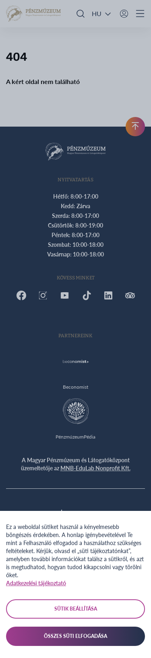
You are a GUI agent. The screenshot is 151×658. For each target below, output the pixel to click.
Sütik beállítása (75, 609)
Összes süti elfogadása (75, 636)
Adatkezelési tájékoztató (36, 583)
